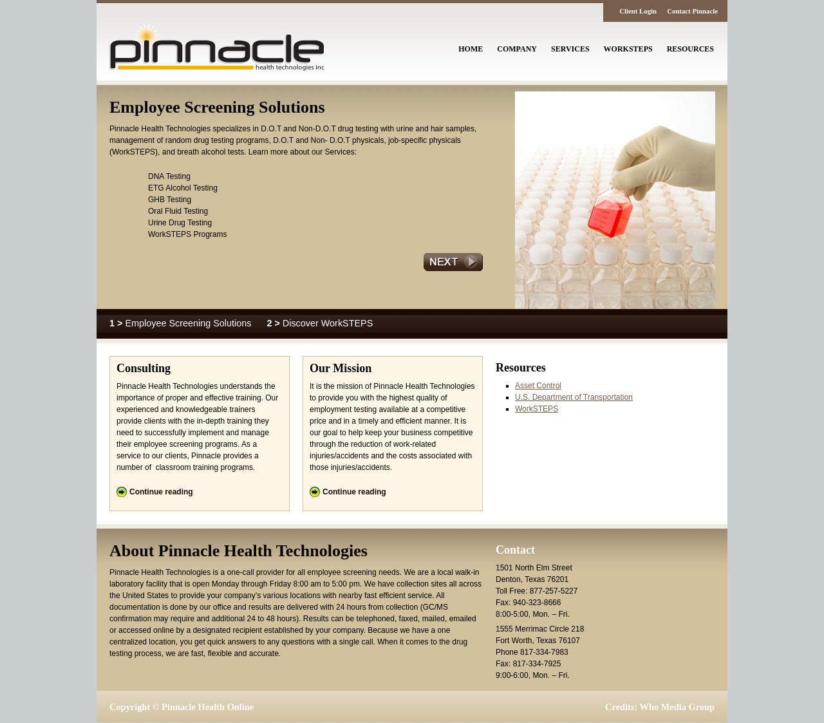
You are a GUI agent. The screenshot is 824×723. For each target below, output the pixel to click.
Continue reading (161, 491)
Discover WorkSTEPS (320, 323)
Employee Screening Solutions (181, 323)
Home (470, 48)
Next (453, 262)
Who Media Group (677, 707)
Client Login (638, 11)
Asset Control (538, 385)
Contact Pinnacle (692, 11)
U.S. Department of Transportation (574, 397)
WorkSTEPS (536, 408)
